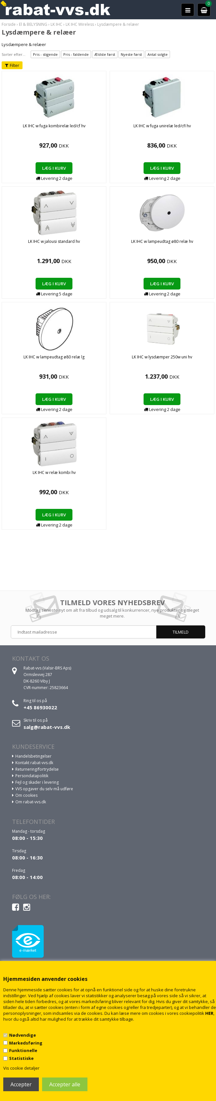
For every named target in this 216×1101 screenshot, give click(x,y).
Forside (9, 24)
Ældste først (104, 54)
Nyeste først (131, 54)
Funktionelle (23, 1050)
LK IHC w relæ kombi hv (54, 472)
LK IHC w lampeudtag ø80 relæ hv (162, 241)
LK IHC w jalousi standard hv (54, 241)
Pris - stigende (45, 54)
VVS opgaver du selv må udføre (44, 789)
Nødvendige (22, 1035)
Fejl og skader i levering (37, 782)
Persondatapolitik (31, 776)
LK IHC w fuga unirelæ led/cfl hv (162, 126)
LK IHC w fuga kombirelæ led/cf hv (54, 126)
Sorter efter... (13, 54)
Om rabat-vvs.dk (30, 802)
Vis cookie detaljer (21, 1068)
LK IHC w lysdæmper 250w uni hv (162, 357)
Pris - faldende (76, 54)
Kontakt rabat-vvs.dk (34, 762)
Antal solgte (157, 54)
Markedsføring (25, 1043)
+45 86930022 (40, 707)
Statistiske (21, 1058)
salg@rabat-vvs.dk (46, 727)
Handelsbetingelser (33, 756)
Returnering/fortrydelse (37, 769)
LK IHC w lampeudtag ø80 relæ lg (54, 357)
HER (209, 1013)
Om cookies (26, 795)
